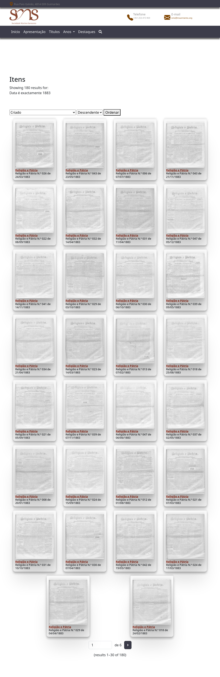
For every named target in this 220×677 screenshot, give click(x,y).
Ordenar (112, 112)
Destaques (86, 31)
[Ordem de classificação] (90, 112)
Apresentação (34, 31)
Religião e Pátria (26, 170)
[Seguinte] (127, 645)
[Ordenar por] (42, 112)
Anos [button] (67, 31)
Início (15, 31)
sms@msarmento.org (181, 18)
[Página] (100, 645)
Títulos (54, 31)
